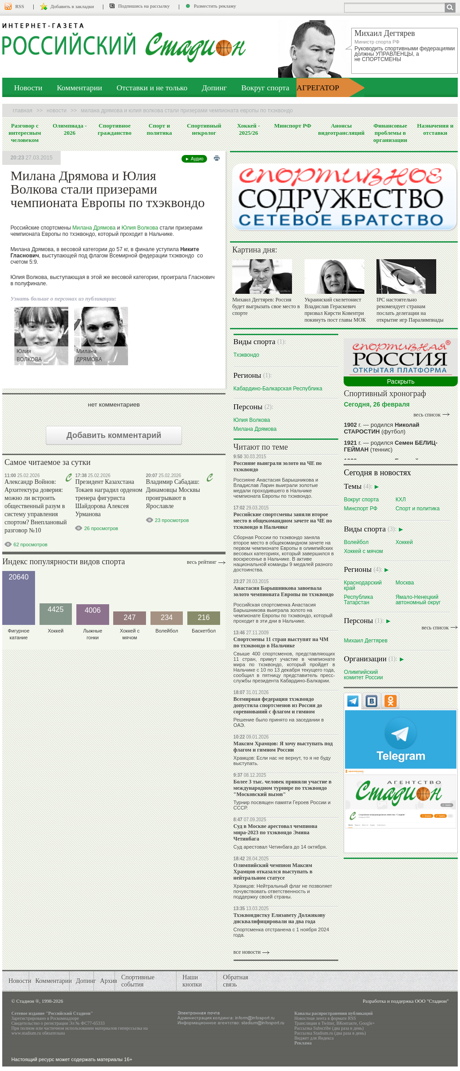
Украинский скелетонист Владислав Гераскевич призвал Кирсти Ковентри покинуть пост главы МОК (335, 310)
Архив (108, 981)
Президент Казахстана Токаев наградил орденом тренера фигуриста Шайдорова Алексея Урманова (108, 498)
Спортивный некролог (204, 129)
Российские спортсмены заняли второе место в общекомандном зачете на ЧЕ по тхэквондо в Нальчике (283, 520)
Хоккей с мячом (363, 551)
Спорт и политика (159, 129)
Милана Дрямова (93, 228)
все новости (247, 952)
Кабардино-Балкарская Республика (278, 388)
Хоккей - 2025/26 (248, 129)
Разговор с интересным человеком (25, 132)
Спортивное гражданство (115, 129)
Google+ (367, 1023)
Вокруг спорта (265, 87)
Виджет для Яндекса (314, 1038)
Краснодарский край (362, 585)
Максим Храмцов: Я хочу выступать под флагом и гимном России (283, 746)
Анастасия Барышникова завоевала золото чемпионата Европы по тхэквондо (284, 591)
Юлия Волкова (140, 228)
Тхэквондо (246, 355)
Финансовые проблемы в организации (390, 132)
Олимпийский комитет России (363, 674)
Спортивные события (138, 981)
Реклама (303, 1042)
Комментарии (79, 87)
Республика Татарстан (358, 599)
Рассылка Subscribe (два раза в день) (328, 1028)
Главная (22, 110)
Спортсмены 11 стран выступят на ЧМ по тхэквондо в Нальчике (281, 642)
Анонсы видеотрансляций (341, 129)
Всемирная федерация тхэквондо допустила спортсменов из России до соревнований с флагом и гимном (278, 705)
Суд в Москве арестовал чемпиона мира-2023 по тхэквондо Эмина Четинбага (276, 832)
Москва (404, 582)
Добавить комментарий (113, 435)
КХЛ (400, 499)
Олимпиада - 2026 (70, 129)
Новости (28, 87)
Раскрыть (400, 381)
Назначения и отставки (435, 129)
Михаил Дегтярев (365, 640)
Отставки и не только (151, 87)
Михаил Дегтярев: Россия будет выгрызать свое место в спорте (266, 306)
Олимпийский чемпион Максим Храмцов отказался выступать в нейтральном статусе (273, 871)
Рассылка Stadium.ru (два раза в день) (330, 1033)
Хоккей (404, 542)
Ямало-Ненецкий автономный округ (418, 599)
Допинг (214, 87)
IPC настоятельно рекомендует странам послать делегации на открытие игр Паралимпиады (409, 310)
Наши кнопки (192, 981)
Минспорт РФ (292, 125)
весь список (427, 415)
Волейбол (356, 542)
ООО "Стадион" (431, 1001)
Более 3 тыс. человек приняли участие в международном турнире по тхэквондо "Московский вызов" (283, 788)
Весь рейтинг (202, 562)
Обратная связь (235, 981)
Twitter (327, 1023)
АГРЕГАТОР (317, 87)
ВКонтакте (346, 1023)
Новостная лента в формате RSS (325, 1018)
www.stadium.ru (26, 1033)
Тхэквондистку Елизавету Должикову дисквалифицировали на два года (280, 918)
